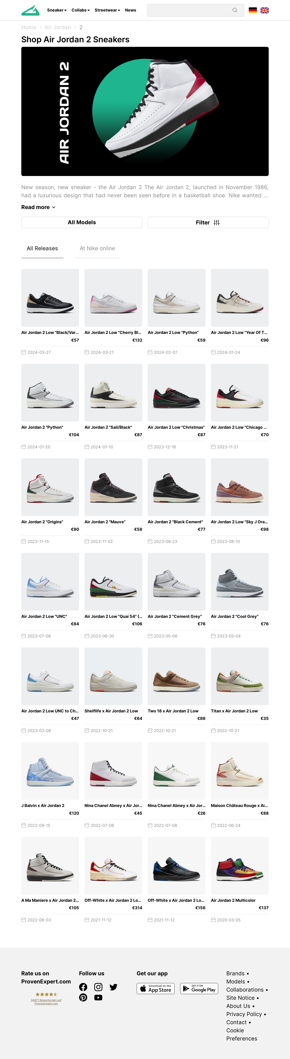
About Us (238, 1006)
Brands (235, 973)
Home (28, 27)
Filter (208, 222)
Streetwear (106, 10)
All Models (82, 222)
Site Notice (240, 998)
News (130, 10)
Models (235, 981)
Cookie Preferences (241, 1034)
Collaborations (245, 989)
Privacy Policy (244, 1014)
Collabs (79, 10)
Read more (39, 207)
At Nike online (97, 248)
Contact (236, 1022)
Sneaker (55, 10)
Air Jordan (58, 27)
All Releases (42, 248)
